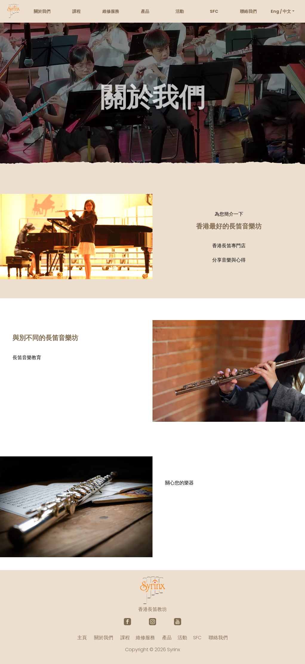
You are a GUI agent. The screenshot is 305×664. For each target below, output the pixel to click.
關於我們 (42, 11)
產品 (145, 11)
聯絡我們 (248, 11)
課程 (76, 11)
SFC (214, 11)
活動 (179, 11)
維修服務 (110, 11)
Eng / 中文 (281, 11)
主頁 (82, 637)
